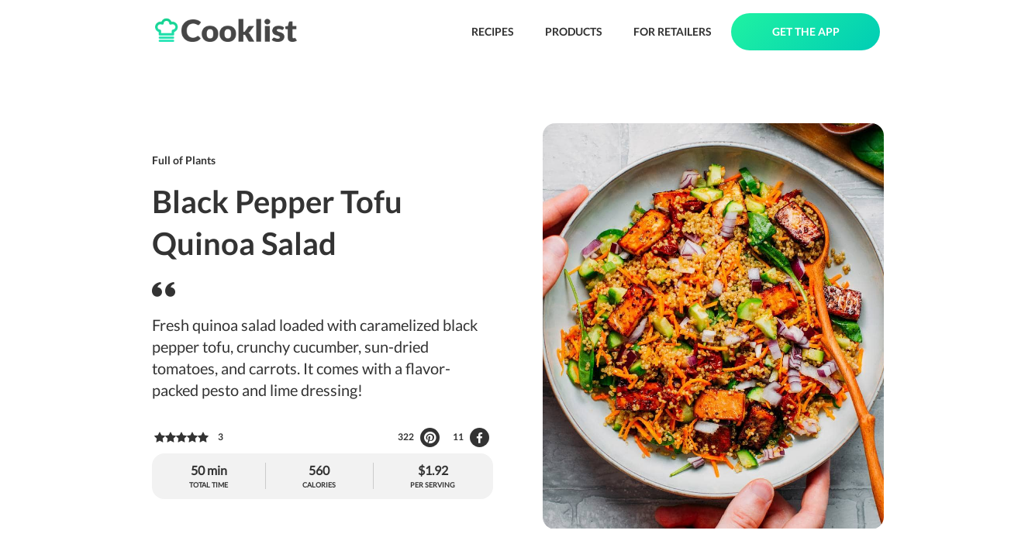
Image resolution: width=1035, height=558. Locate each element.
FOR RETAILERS (672, 31)
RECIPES (492, 31)
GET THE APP (806, 31)
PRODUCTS (573, 31)
